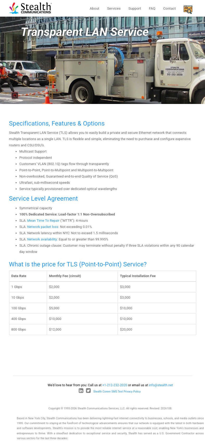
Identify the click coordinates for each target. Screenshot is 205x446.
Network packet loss (42, 227)
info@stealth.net (161, 385)
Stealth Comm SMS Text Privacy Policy (117, 391)
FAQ (152, 8)
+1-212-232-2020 (114, 385)
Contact (169, 8)
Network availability (42, 239)
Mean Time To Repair (43, 220)
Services (114, 8)
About (94, 8)
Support (134, 8)
